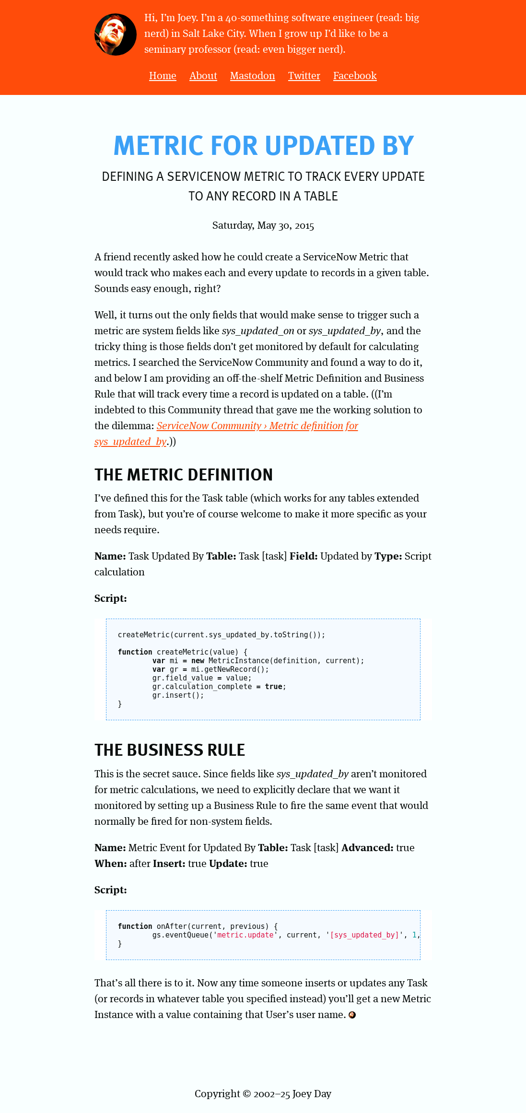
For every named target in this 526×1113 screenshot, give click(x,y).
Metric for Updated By (263, 143)
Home (162, 76)
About (203, 76)
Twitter (304, 76)
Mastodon (252, 76)
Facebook (355, 76)
